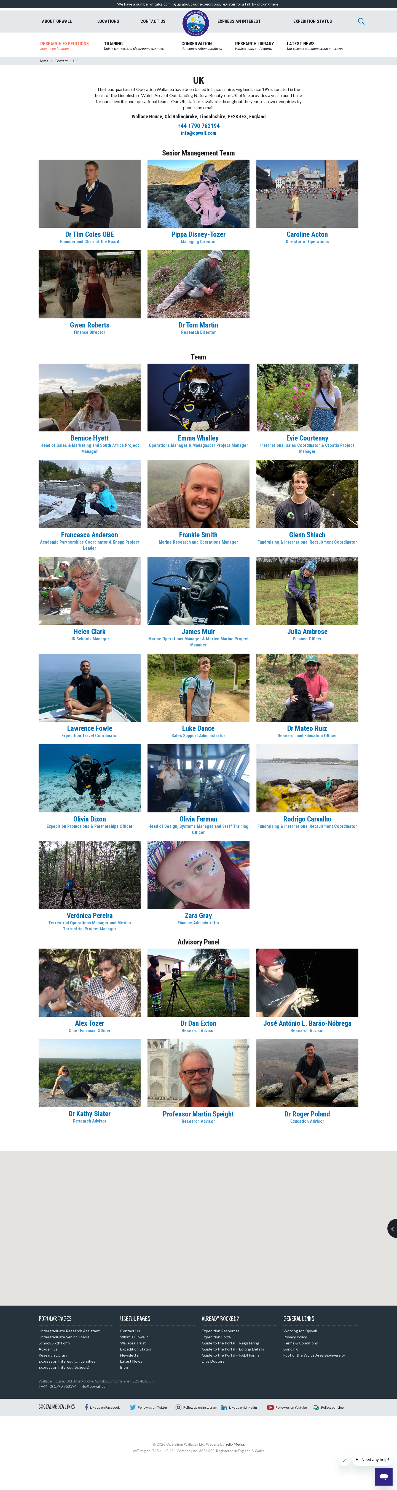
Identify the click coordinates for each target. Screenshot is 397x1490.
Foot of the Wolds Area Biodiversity (314, 1355)
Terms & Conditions (300, 1343)
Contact (61, 61)
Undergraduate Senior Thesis (64, 1337)
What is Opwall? (134, 1337)
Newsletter (130, 1355)
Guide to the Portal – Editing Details (233, 1349)
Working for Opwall (300, 1330)
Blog (124, 1367)
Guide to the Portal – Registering (230, 1343)
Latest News (131, 1361)
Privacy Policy (295, 1337)
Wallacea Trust (133, 1343)
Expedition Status (135, 1349)
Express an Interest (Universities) (67, 1361)
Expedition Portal (217, 1337)
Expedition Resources (221, 1330)
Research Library (53, 1355)
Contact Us (130, 1330)
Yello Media (234, 1472)
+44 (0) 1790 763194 (59, 1386)
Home (43, 61)
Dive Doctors (213, 1361)
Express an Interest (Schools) (64, 1367)
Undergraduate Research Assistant (69, 1330)
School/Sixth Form (54, 1343)
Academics (48, 1349)
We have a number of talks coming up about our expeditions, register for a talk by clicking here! (198, 4)
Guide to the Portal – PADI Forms (230, 1355)
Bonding (290, 1349)
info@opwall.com (94, 1386)
